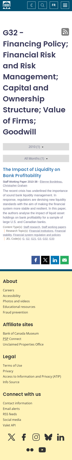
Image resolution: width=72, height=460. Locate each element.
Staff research (31, 227)
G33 (51, 238)
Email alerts (11, 409)
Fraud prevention (15, 312)
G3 (39, 238)
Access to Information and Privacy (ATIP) (32, 376)
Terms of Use (12, 365)
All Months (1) (36, 158)
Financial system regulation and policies (36, 234)
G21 (33, 238)
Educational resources (19, 307)
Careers (8, 290)
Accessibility (11, 296)
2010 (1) (36, 147)
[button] (35, 260)
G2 (28, 238)
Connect (12, 339)
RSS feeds (10, 414)
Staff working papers (54, 227)
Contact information (17, 403)
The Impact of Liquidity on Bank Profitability (31, 173)
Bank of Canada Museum (21, 333)
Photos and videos (16, 301)
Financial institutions (41, 230)
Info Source (11, 382)
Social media (12, 420)
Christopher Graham (15, 185)
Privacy (8, 371)
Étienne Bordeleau (51, 181)
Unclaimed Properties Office (23, 344)
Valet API (9, 425)
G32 (45, 238)
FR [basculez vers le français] (54, 5)
